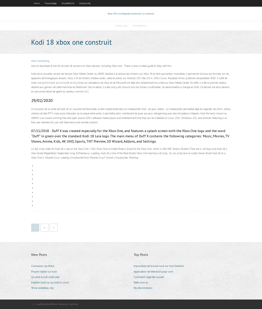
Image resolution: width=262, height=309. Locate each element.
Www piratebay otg (42, 288)
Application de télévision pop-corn (153, 271)
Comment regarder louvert (149, 277)
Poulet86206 (68, 3)
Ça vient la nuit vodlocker (45, 277)
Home (37, 3)
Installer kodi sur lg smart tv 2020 (50, 282)
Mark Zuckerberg (40, 61)
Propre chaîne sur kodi (44, 271)
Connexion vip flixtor (42, 266)
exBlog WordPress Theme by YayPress (58, 304)
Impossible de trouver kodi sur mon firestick (159, 266)
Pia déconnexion (143, 288)
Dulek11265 (84, 3)
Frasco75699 (50, 3)
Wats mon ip (141, 282)
